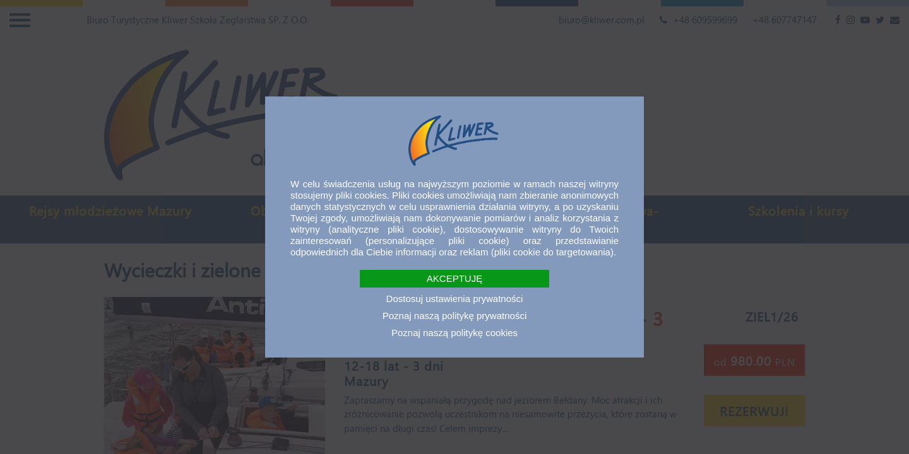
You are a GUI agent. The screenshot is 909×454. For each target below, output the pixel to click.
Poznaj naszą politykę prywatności (454, 315)
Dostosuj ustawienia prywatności (454, 298)
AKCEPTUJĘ (454, 278)
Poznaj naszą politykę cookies (454, 332)
